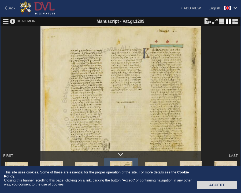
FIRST (8, 156)
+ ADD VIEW (191, 8)
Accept (217, 185)
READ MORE (27, 21)
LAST (233, 156)
